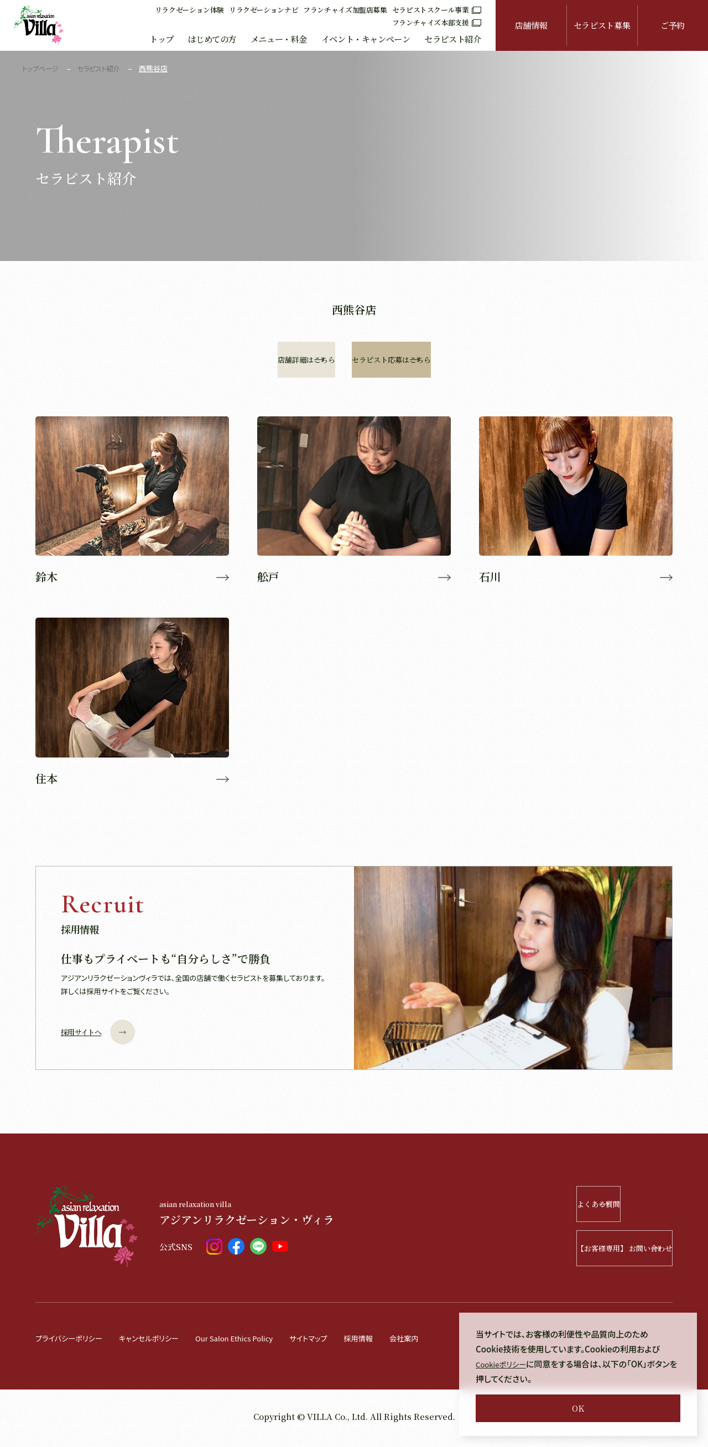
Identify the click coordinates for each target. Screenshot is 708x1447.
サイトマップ (341, 1341)
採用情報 (396, 1341)
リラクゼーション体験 (189, 9)
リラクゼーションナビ (263, 9)
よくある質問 (607, 1208)
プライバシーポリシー (73, 1341)
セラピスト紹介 (452, 39)
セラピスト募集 (602, 25)
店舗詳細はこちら (276, 359)
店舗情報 (531, 25)
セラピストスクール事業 (436, 9)
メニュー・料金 (279, 39)
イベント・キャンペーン (365, 39)
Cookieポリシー (505, 1364)
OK (578, 1408)
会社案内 (446, 1341)
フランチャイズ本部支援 (436, 22)
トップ (161, 39)
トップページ (41, 68)
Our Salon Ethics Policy (258, 1341)
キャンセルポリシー (162, 1341)
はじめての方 (212, 39)
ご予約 (672, 25)
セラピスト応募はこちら (475, 359)
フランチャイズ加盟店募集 (345, 9)
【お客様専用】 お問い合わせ (593, 1252)
